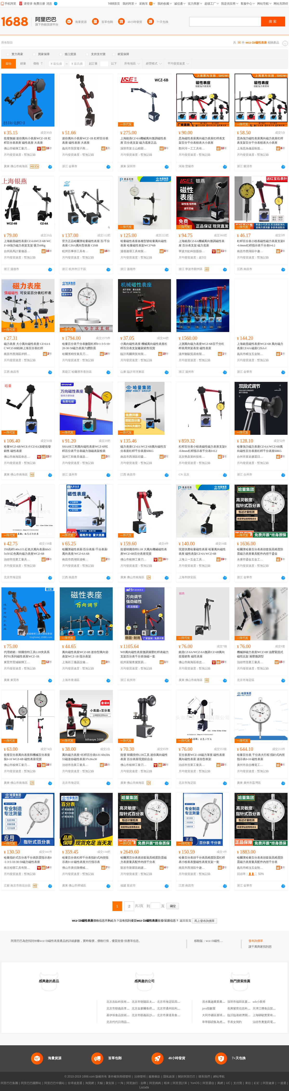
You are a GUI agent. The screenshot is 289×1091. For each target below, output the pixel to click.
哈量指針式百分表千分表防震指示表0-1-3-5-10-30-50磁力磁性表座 (28, 860)
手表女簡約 (234, 1022)
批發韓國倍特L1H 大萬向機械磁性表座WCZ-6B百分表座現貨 (143, 551)
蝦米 (167, 1083)
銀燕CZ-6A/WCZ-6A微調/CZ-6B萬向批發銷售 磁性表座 (202, 654)
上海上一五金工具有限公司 (192, 559)
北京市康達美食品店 (170, 1015)
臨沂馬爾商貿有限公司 (133, 354)
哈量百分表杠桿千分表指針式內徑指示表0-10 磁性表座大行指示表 (85, 860)
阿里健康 (268, 1083)
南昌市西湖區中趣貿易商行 (250, 251)
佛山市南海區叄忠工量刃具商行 (17, 456)
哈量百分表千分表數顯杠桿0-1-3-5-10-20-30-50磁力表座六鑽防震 (86, 346)
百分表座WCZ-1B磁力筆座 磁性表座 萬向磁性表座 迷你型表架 (202, 757)
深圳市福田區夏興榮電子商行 (246, 1001)
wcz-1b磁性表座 (216, 941)
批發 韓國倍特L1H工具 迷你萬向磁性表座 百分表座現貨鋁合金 (144, 757)
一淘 (120, 1083)
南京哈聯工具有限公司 (17, 867)
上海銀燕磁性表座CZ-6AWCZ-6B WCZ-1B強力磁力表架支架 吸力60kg (27, 243)
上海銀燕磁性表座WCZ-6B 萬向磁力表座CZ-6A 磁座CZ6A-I (260, 346)
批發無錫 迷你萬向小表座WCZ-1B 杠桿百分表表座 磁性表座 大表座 (27, 140)
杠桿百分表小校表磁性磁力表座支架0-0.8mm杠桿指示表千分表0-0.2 (261, 243)
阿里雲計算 (180, 1083)
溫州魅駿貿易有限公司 (192, 354)
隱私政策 (169, 1076)
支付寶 (237, 1083)
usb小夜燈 (259, 1001)
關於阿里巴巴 (186, 1076)
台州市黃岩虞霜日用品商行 (250, 456)
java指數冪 (209, 1008)
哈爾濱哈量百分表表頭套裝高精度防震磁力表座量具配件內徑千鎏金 (260, 551)
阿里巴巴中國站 (54, 1083)
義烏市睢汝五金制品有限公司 (250, 354)
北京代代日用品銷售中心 (122, 1022)
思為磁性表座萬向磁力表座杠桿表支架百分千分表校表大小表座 (202, 140)
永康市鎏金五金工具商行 (250, 559)
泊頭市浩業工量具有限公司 (17, 559)
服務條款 (154, 1076)
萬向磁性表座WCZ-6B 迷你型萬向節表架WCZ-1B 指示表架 (85, 654)
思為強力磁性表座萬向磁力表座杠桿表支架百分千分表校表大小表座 (260, 140)
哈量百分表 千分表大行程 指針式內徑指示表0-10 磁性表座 (261, 757)
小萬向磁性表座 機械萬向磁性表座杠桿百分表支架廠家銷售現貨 (143, 346)
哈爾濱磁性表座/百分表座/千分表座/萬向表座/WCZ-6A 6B (85, 551)
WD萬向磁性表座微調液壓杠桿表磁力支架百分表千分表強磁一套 (144, 654)
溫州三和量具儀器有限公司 (75, 456)
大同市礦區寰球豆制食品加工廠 (222, 1015)
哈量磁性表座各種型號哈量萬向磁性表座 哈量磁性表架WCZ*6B (143, 243)
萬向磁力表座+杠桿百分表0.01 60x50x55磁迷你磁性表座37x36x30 (86, 757)
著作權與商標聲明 (119, 1076)
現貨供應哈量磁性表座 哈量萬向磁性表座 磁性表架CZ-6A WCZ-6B (202, 551)
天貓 (100, 1083)
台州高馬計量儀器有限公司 (17, 251)
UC (228, 1083)
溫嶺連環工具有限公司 (133, 251)
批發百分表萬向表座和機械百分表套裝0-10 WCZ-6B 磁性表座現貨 (27, 757)
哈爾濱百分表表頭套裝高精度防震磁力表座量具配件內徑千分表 (143, 860)
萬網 (220, 1083)
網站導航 (219, 1076)
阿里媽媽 (155, 1083)
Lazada (144, 1087)
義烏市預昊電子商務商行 (75, 148)
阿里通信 (208, 1083)
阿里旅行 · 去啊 (136, 1083)
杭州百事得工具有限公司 (75, 251)
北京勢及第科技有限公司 (192, 456)
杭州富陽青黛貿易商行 (133, 662)
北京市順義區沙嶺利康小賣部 (150, 1015)
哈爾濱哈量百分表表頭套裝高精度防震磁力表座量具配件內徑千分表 (260, 860)
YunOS (194, 1083)
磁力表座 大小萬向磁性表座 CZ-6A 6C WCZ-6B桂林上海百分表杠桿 (27, 346)
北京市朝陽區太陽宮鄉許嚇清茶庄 (153, 1001)
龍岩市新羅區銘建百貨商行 (133, 867)
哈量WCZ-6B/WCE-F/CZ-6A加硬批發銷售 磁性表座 (27, 449)
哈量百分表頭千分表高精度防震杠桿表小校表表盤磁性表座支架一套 (202, 860)
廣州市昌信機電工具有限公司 (250, 765)
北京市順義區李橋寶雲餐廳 (123, 1008)
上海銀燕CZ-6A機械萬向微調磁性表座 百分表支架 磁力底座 (201, 243)
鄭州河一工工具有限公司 (192, 148)
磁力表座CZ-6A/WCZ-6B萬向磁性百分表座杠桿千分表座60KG (143, 449)
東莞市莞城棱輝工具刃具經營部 (17, 662)
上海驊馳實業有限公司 (267, 1015)
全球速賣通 (75, 1083)
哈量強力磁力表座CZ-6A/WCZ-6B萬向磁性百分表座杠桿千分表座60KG (260, 449)
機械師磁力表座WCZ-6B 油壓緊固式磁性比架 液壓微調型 (260, 654)
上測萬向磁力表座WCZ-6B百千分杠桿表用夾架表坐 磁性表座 (201, 346)
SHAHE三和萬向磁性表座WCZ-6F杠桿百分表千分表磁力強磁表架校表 (85, 449)
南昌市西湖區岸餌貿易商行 (17, 354)
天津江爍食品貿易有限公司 (270, 1008)
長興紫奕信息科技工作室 (243, 1008)
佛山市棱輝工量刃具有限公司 (17, 148)
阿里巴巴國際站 (31, 1083)
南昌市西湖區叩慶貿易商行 (133, 456)
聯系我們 (204, 1076)
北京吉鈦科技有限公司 (120, 1001)
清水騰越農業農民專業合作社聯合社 (225, 1001)
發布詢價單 (256, 941)
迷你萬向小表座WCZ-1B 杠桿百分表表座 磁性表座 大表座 (85, 140)
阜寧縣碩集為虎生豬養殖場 (219, 1022)
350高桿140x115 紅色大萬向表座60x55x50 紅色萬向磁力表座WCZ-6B (27, 551)
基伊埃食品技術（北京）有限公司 (128, 1015)
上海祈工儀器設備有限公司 (75, 662)
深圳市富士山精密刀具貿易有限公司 (133, 148)
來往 (248, 1083)
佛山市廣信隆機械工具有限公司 (75, 867)
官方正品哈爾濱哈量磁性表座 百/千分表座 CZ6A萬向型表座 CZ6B (86, 243)
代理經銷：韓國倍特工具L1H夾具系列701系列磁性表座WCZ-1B (27, 654)
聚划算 (110, 1083)
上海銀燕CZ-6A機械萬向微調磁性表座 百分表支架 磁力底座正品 (143, 140)
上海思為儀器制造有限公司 (250, 148)
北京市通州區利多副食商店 (174, 1008)
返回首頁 (185, 920)
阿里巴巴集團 (9, 1083)
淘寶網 (89, 1083)
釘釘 (257, 1083)
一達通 (281, 1083)
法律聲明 (140, 1076)
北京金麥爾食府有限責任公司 (150, 1008)
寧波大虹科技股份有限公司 (192, 251)
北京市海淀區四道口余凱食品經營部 (180, 1001)
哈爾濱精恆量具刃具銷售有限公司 (75, 354)
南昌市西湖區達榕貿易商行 (75, 559)
